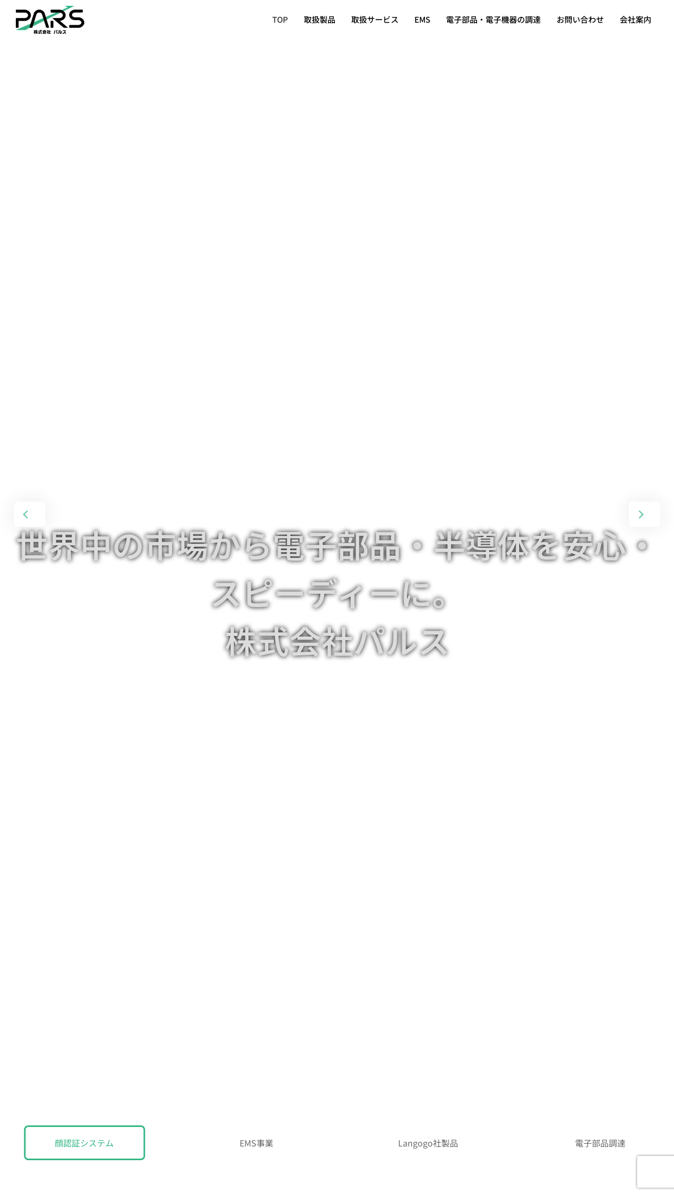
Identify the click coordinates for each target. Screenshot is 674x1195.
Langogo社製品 (428, 1142)
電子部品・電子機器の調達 (493, 19)
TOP (280, 19)
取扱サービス (375, 19)
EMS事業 (256, 1142)
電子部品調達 (600, 1142)
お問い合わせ (580, 19)
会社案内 (635, 19)
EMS (422, 19)
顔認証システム (84, 1142)
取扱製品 (319, 19)
